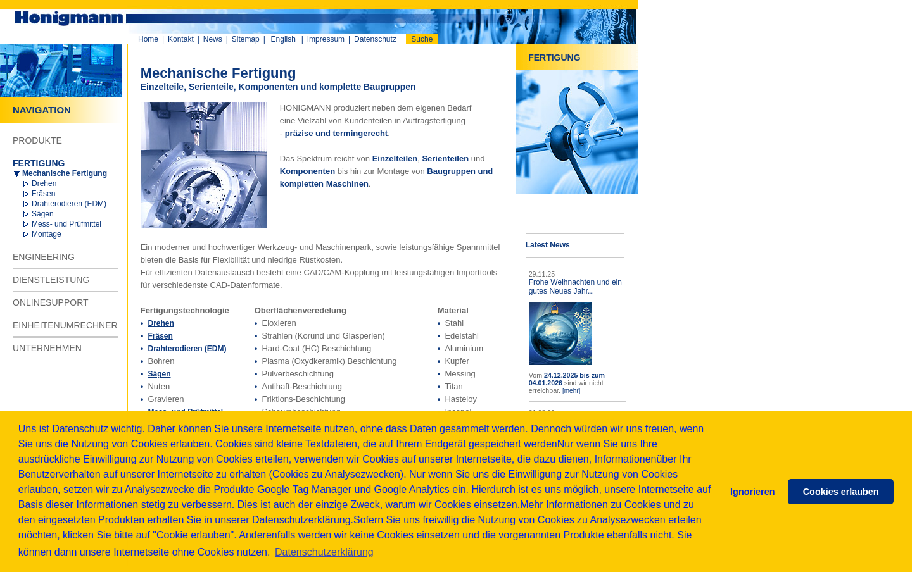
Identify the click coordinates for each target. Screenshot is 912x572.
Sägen (43, 213)
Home (148, 39)
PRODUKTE (37, 140)
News (212, 39)
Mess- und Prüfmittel (66, 224)
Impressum (326, 39)
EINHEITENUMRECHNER (65, 325)
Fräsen (43, 193)
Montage (46, 234)
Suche (422, 39)
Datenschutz (375, 39)
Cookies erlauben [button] (841, 492)
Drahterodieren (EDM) (69, 203)
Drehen (44, 183)
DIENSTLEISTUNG (51, 280)
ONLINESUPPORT (51, 302)
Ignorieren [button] (752, 492)
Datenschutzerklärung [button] (324, 552)
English (283, 39)
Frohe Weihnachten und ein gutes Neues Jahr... (575, 286)
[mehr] (571, 390)
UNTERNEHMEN (47, 348)
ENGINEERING (44, 257)
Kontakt (181, 39)
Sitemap (246, 39)
